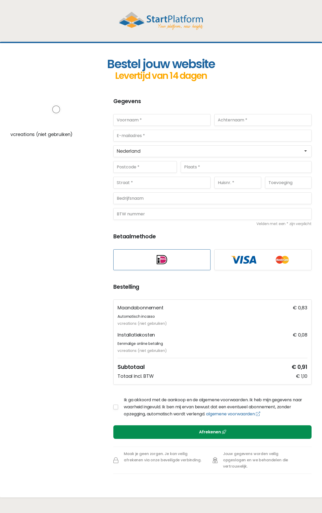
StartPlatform (161, 21)
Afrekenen (212, 432)
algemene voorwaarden (233, 414)
